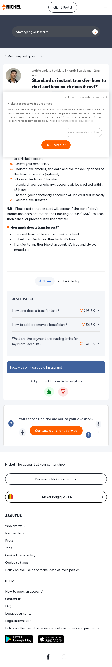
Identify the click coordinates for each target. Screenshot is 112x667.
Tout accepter (56, 144)
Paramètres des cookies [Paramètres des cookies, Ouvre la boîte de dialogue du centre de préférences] (84, 132)
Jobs (8, 547)
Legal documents (18, 613)
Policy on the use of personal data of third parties (42, 569)
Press (9, 540)
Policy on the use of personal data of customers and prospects (52, 628)
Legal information (18, 620)
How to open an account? (24, 591)
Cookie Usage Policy (20, 555)
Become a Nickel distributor (56, 479)
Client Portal (62, 7)
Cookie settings (16, 562)
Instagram (53, 367)
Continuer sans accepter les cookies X (85, 97)
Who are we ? (15, 525)
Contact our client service (56, 430)
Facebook (36, 367)
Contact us (13, 598)
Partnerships (14, 533)
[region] (56, 124)
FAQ (8, 606)
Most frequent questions (25, 56)
